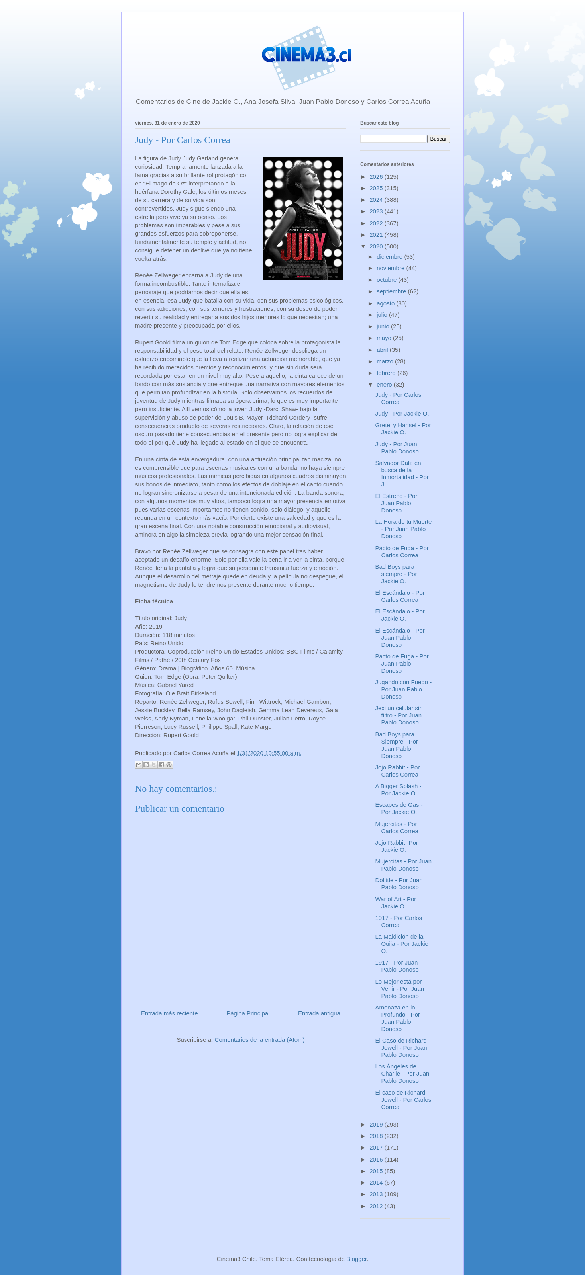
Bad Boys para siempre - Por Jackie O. (396, 573)
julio (383, 314)
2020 (377, 246)
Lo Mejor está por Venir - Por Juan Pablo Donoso (399, 988)
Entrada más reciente (169, 1013)
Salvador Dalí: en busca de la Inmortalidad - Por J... (402, 473)
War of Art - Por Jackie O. (395, 903)
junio (384, 326)
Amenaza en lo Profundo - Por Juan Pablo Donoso (397, 1018)
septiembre (392, 291)
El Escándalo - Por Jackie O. (400, 615)
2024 (377, 199)
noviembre (391, 268)
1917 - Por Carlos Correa (398, 921)
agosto (386, 303)
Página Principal (247, 1013)
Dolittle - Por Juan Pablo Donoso (399, 883)
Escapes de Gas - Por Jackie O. (399, 808)
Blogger (356, 1258)
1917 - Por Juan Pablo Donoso (397, 966)
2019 (377, 1124)
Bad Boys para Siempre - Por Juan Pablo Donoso (396, 745)
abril (383, 349)
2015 (377, 1171)
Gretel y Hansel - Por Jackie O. (403, 428)
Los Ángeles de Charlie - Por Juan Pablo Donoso (402, 1073)
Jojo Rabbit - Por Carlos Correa (397, 771)
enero (385, 384)
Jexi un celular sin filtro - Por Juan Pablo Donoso (399, 715)
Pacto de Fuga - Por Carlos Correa (402, 551)
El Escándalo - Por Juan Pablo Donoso (400, 637)
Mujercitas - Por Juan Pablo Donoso (403, 865)
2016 (377, 1159)
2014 (377, 1182)
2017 (377, 1147)
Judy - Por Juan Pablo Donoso (397, 448)
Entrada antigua (319, 1013)
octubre (387, 279)
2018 (377, 1135)
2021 (377, 234)
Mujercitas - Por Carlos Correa (396, 827)
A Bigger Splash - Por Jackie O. (398, 790)
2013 (377, 1194)
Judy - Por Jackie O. (402, 413)
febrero (387, 372)
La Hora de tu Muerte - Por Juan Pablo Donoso (403, 528)
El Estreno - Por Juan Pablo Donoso (396, 503)
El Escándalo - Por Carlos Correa (400, 596)
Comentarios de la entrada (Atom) (260, 1039)
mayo (385, 337)
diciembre (390, 256)
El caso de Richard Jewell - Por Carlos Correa (403, 1099)
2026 (377, 176)
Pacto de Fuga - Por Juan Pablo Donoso (402, 663)
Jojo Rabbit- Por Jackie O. (396, 846)
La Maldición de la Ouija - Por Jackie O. (401, 943)
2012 (377, 1206)
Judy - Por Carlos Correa (398, 398)
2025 (377, 188)
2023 (377, 211)
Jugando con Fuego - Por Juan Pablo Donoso (403, 689)
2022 (377, 223)
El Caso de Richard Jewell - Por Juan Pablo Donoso (401, 1047)
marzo (386, 361)
